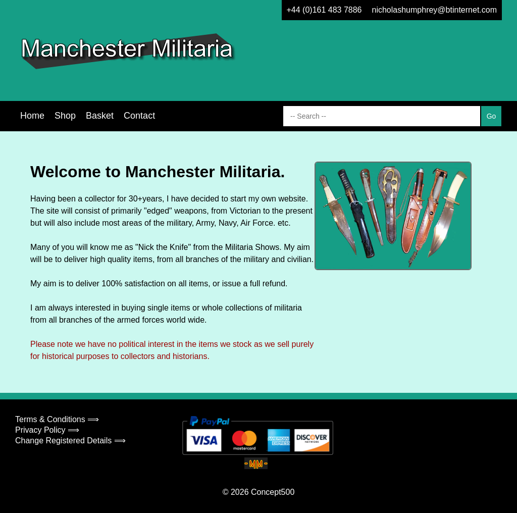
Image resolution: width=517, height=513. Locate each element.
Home (32, 116)
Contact (139, 116)
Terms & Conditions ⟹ (57, 419)
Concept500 (272, 492)
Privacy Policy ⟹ (47, 430)
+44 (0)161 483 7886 (324, 10)
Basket (100, 116)
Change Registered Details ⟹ (70, 440)
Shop (65, 116)
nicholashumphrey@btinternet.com (434, 10)
